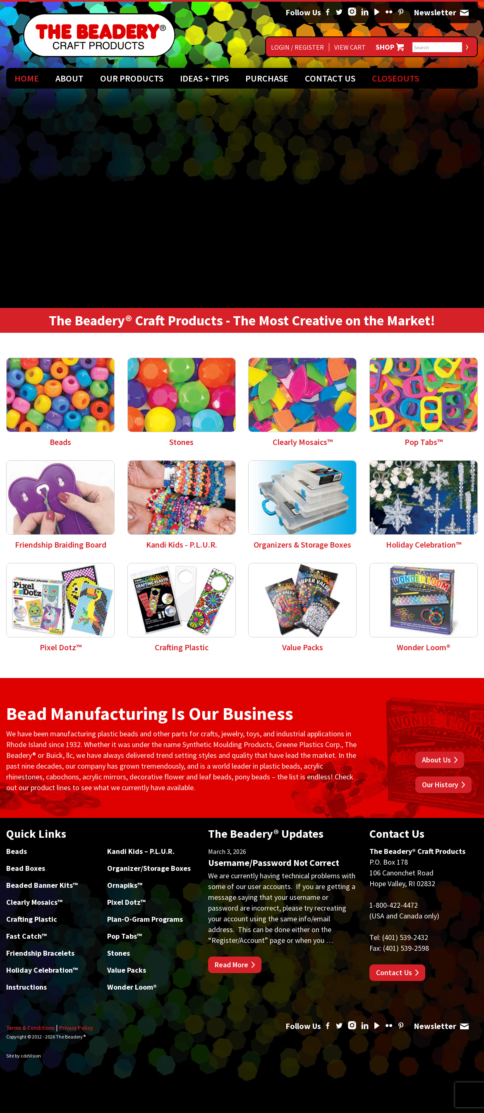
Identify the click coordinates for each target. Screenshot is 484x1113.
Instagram (352, 12)
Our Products (131, 78)
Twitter (339, 12)
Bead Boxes (25, 868)
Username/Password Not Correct (273, 862)
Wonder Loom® (132, 987)
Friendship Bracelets (40, 953)
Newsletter (464, 12)
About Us (436, 759)
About (69, 78)
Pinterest (400, 12)
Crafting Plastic (31, 919)
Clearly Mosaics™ (34, 902)
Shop (385, 47)
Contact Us (330, 78)
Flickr (389, 12)
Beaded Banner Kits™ (42, 885)
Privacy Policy (76, 1027)
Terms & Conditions (30, 1027)
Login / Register (297, 47)
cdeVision (31, 1056)
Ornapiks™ (124, 885)
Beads (16, 851)
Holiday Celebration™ (42, 970)
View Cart (350, 47)
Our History (440, 784)
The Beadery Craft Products (99, 35)
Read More (231, 964)
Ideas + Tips (204, 78)
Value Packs (126, 970)
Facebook (327, 12)
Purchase (266, 78)
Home (26, 78)
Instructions (26, 987)
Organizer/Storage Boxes (149, 868)
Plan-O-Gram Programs (145, 919)
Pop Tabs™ (124, 936)
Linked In (365, 12)
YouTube (376, 12)
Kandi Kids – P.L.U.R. (141, 851)
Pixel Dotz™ (126, 902)
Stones (118, 953)
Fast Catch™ (26, 936)
